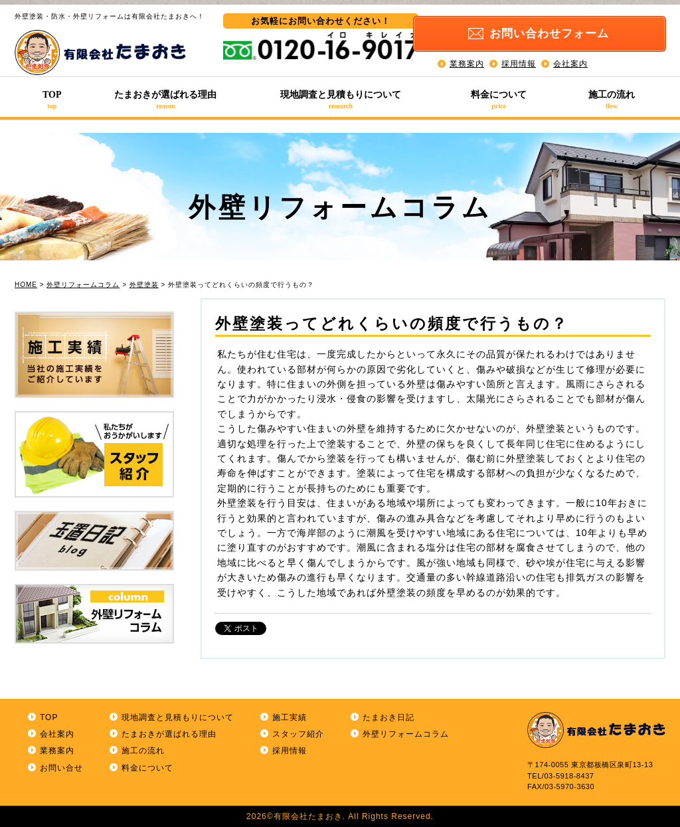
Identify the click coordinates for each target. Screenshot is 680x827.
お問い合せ (61, 768)
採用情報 (518, 60)
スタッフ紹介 (298, 734)
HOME (26, 284)
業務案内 (467, 60)
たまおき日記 (388, 717)
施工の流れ (611, 100)
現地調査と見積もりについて (341, 100)
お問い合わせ (561, 31)
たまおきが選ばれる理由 (166, 100)
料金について (499, 100)
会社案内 (570, 60)
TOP (52, 100)
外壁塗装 (144, 284)
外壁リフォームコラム (83, 284)
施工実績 (289, 717)
